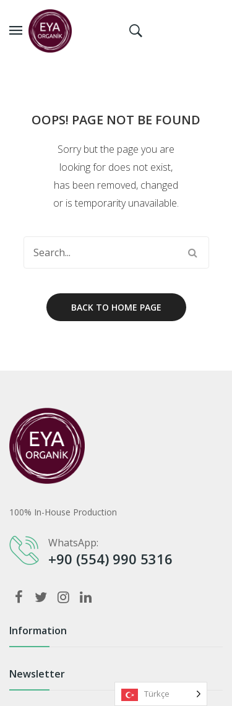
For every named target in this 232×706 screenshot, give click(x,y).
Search (193, 252)
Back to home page (116, 307)
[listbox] (160, 694)
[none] (160, 694)
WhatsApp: (73, 542)
